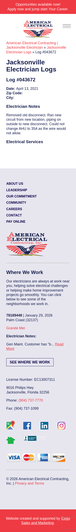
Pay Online (16, 221)
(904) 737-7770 (30, 400)
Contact (14, 215)
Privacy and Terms (29, 483)
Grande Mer (15, 328)
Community (16, 202)
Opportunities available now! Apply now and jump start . (38, 6)
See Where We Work (30, 362)
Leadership (16, 190)
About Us (14, 183)
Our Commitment (21, 196)
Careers (14, 209)
